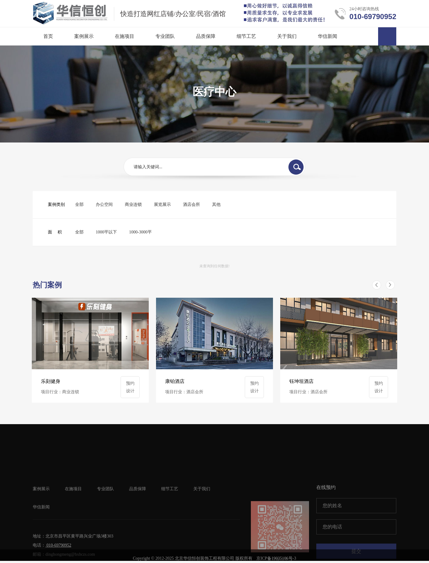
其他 (216, 204)
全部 (79, 204)
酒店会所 (191, 204)
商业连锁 (133, 204)
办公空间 (104, 204)
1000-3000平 (140, 232)
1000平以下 (106, 232)
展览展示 (162, 204)
